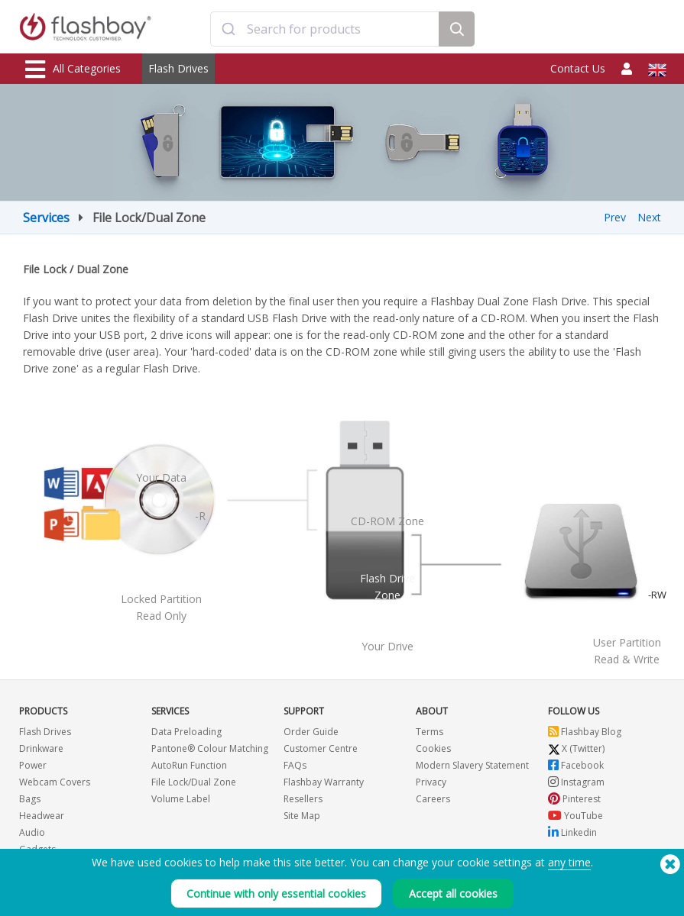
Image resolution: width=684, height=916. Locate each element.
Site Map (302, 815)
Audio (32, 832)
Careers (433, 798)
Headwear (41, 815)
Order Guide (311, 731)
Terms (429, 731)
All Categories (73, 69)
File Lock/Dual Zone (193, 782)
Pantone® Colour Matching (209, 748)
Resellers (303, 798)
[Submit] (229, 29)
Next (649, 217)
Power (33, 765)
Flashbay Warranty (324, 782)
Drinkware (41, 748)
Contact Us (577, 68)
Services (46, 217)
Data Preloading (186, 731)
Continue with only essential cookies (276, 893)
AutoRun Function (189, 765)
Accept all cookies (453, 893)
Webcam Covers (54, 782)
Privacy (431, 782)
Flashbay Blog (584, 731)
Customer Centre (321, 748)
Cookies (433, 748)
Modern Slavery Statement (472, 765)
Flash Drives (178, 68)
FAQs (295, 765)
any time (569, 862)
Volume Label (180, 798)
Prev (615, 217)
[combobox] (324, 29)
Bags (30, 798)
